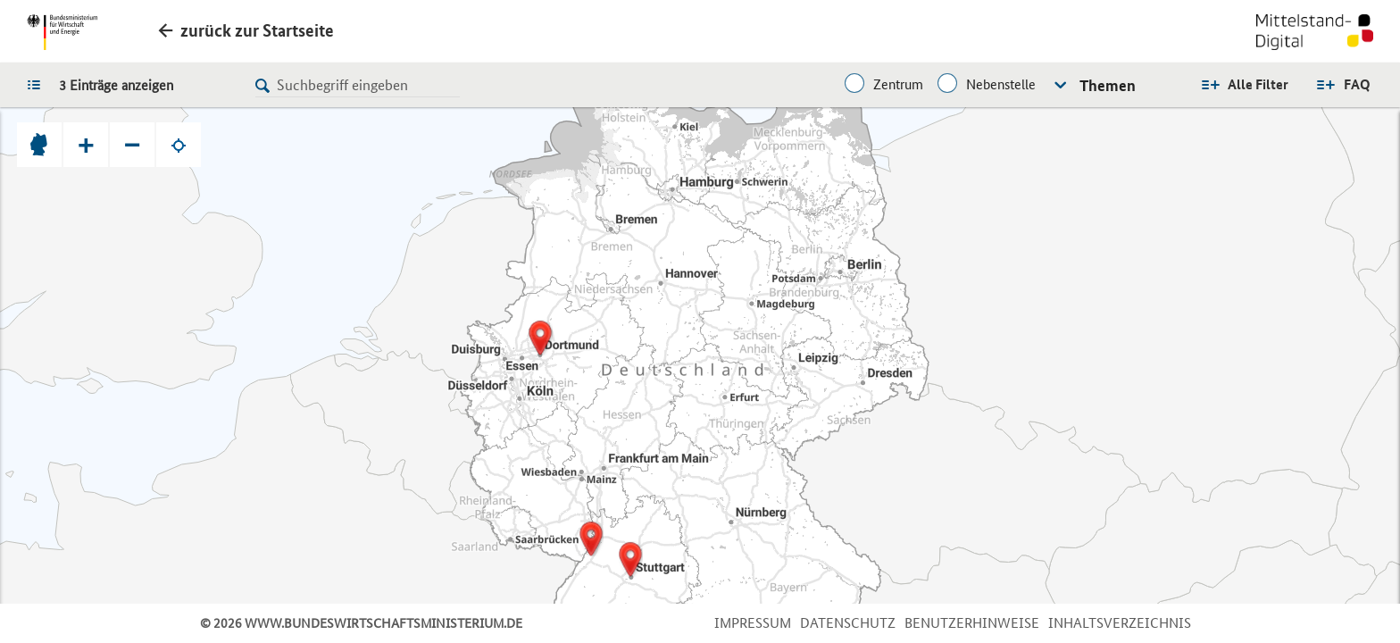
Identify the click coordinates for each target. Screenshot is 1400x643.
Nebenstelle (1001, 84)
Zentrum (898, 84)
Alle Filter (1258, 84)
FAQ (1357, 84)
